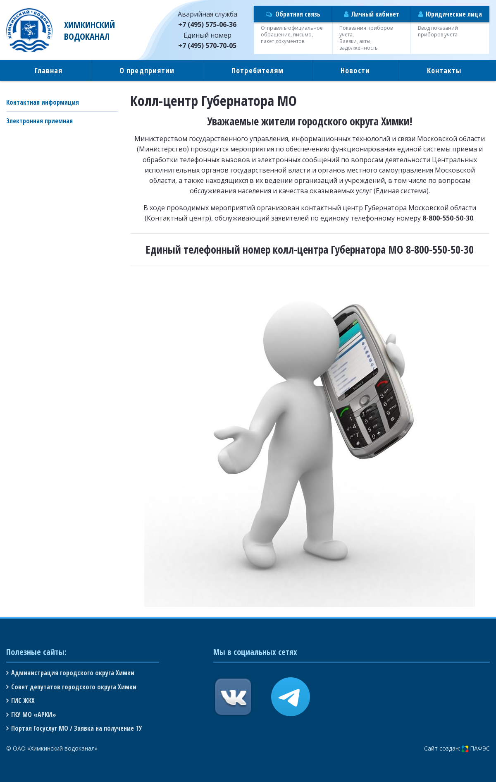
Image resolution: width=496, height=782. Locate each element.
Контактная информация (42, 102)
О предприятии (146, 70)
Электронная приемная (39, 120)
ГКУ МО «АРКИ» (33, 714)
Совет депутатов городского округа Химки (73, 686)
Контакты (444, 70)
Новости (355, 70)
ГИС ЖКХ (23, 700)
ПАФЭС (476, 748)
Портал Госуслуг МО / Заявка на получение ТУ (76, 728)
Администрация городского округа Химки (72, 672)
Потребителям (257, 70)
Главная (49, 70)
